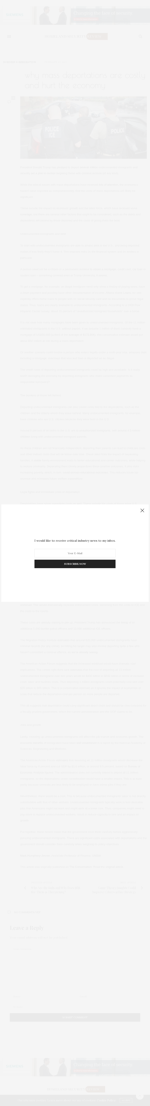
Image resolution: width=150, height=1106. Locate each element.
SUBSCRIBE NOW (75, 563)
